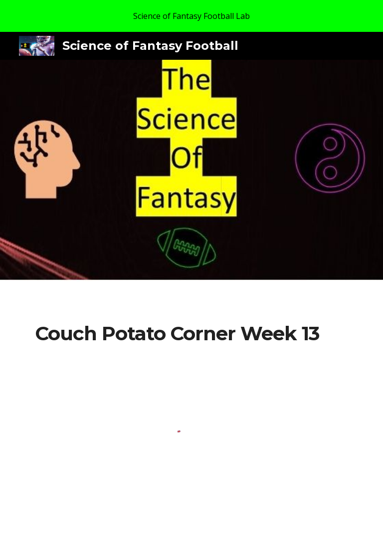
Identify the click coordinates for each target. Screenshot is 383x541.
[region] (191, 16)
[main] (177, 334)
